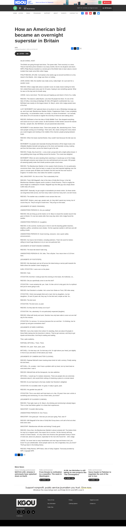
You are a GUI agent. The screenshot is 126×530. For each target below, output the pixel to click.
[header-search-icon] (100, 4)
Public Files (50, 510)
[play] (15, 12)
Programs (37, 16)
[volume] (20, 12)
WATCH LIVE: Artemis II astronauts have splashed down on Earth (25, 478)
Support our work (94, 503)
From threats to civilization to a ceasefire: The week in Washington (50, 478)
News (28, 16)
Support (47, 16)
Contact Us (74, 16)
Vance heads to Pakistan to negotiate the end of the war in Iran (99, 478)
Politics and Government (46, 473)
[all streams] (107, 11)
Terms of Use (51, 503)
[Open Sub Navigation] (24, 16)
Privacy (70, 503)
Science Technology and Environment (25, 473)
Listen (20, 16)
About (56, 16)
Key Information (51, 507)
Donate (108, 4)
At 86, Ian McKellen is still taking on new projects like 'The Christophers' (75, 476)
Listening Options (73, 507)
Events (63, 16)
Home (15, 16)
